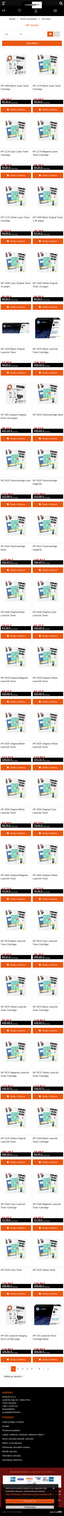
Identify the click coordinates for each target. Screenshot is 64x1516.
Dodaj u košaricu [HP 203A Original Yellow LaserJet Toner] (48, 702)
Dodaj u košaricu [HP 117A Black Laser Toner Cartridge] (48, 110)
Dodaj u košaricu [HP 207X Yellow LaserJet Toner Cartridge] (48, 1096)
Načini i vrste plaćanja (12, 1443)
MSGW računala (9, 1451)
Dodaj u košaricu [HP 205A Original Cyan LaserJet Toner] (48, 833)
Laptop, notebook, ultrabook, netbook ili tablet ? (23, 1434)
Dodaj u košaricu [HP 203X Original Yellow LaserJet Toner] (48, 767)
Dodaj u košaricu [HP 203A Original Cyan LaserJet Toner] (48, 636)
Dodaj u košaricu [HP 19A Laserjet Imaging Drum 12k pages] (16, 438)
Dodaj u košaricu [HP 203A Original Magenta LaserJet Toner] (16, 702)
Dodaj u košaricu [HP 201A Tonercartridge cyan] (16, 504)
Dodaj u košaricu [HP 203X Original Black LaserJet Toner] (16, 767)
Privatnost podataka (11, 1430)
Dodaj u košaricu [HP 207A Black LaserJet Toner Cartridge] (16, 965)
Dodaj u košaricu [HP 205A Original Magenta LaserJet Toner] (16, 899)
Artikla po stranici (12, 1376)
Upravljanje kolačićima (12, 1460)
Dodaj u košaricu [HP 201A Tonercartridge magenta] (48, 504)
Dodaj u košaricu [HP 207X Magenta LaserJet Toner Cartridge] (16, 1096)
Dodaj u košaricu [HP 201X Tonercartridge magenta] (48, 570)
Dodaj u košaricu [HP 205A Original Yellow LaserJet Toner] (48, 899)
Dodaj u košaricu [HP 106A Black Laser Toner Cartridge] (16, 110)
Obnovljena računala (11, 1456)
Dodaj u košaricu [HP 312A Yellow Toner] (48, 1294)
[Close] (30, 1501)
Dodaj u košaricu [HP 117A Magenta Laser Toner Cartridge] (48, 175)
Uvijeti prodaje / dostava (13, 1422)
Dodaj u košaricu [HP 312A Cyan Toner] (16, 1294)
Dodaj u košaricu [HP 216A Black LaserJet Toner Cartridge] (48, 1162)
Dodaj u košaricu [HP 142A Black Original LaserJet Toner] (16, 373)
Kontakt (5, 1426)
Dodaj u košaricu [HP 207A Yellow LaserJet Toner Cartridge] (16, 1031)
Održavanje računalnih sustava (16, 1447)
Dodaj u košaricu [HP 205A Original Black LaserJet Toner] (16, 833)
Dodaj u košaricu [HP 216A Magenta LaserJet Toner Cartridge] (48, 1228)
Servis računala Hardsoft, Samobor (18, 1439)
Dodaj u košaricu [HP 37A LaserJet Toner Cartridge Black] (48, 1359)
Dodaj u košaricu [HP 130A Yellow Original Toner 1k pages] (48, 307)
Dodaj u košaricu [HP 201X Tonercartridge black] (16, 570)
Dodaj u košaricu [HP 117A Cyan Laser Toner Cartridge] (16, 175)
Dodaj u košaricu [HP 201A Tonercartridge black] (48, 438)
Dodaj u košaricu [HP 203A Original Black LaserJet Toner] (16, 636)
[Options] (30, 1507)
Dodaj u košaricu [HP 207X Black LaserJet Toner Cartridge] (48, 1031)
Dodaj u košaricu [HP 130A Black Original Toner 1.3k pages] (48, 241)
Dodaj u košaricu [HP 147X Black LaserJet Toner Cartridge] (48, 373)
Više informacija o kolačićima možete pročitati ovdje (29, 1494)
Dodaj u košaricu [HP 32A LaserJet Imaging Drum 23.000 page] (16, 1359)
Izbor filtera (31, 43)
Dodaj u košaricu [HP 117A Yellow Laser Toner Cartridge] (16, 241)
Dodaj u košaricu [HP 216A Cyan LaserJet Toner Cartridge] (16, 1228)
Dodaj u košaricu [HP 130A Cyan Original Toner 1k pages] (16, 307)
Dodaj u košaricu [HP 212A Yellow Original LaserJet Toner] (16, 1162)
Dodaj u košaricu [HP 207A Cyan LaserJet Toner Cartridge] (48, 965)
